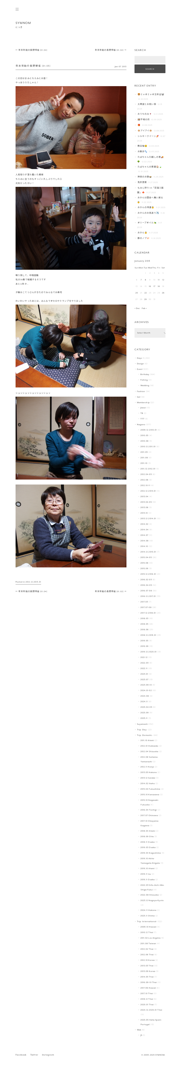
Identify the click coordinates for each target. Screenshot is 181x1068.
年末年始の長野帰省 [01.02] (110, 50)
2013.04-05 (146, 502)
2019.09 (144, 646)
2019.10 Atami (147, 868)
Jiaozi (143, 408)
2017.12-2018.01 (148, 613)
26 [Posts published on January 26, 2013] (163, 293)
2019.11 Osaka (147, 879)
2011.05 (144, 452)
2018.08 (144, 629)
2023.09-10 (146, 685)
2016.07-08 (146, 591)
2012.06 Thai (147, 955)
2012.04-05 (146, 474)
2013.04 (144, 496)
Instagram (48, 1055)
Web (139, 1030)
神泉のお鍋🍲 (145, 177)
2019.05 (144, 641)
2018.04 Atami (147, 831)
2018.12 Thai (146, 999)
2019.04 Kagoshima (150, 853)
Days (139, 358)
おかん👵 (142, 233)
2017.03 (144, 602)
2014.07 (144, 535)
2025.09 (144, 713)
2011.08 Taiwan (148, 943)
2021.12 (144, 657)
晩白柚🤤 (142, 146)
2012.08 (144, 480)
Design (140, 364)
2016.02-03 (146, 580)
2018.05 (144, 624)
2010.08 (144, 441)
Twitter (34, 1055)
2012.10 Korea (147, 960)
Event (140, 369)
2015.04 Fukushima (150, 789)
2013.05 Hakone (148, 772)
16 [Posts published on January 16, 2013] (150, 286)
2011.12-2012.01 (148, 469)
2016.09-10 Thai (148, 982)
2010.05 (144, 435)
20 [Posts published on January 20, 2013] (136, 293)
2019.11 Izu (145, 874)
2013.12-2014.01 (148, 518)
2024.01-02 (146, 690)
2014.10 (144, 546)
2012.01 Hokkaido (149, 746)
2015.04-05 (146, 557)
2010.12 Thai (146, 932)
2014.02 (144, 524)
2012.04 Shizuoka (149, 751)
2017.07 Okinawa (149, 815)
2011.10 (144, 463)
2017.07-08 (146, 607)
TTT (142, 419)
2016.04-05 (146, 585)
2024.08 (144, 696)
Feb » (144, 308)
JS (141, 1035)
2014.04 (144, 530)
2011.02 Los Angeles (150, 938)
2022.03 (144, 663)
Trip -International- (147, 921)
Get (138, 397)
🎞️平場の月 (144, 119)
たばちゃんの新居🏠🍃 (150, 167)
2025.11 (144, 718)
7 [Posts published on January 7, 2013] (141, 280)
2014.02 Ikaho (147, 783)
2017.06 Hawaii (148, 988)
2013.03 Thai (147, 966)
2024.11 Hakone (148, 910)
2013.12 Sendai (147, 778)
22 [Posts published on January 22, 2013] (145, 293)
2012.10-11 (145, 485)
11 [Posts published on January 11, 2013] (158, 280)
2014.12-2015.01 (148, 552)
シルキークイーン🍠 (148, 136)
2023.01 (144, 674)
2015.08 (144, 563)
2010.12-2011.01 (148, 446)
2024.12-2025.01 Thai (151, 1010)
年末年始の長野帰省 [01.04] (31, 50)
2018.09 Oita (147, 836)
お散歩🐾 (142, 151)
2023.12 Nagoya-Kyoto (152, 900)
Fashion (141, 391)
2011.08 (144, 458)
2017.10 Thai (146, 993)
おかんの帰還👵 (146, 207)
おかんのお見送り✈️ (148, 213)
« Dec (137, 308)
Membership (143, 402)
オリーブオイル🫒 (147, 223)
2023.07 (144, 679)
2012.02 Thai (147, 949)
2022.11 (144, 668)
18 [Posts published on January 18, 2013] (159, 286)
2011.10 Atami (147, 740)
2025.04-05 (146, 707)
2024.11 (144, 701)
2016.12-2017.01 (148, 596)
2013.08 (144, 507)
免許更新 (142, 182)
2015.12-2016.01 (148, 574)
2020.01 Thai (147, 1004)
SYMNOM (23, 23)
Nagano (141, 424)
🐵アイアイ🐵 (145, 131)
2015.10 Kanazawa (149, 794)
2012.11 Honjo (147, 767)
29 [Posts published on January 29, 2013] (145, 299)
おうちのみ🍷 (145, 114)
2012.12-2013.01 (33, 582)
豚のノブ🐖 (144, 238)
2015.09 (144, 568)
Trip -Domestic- (145, 735)
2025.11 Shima (147, 916)
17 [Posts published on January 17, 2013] (154, 286)
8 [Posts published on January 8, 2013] (145, 280)
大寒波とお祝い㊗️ (147, 104)
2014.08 (144, 541)
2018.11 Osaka (147, 842)
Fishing (144, 380)
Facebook (21, 1055)
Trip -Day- (142, 730)
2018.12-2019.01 (148, 635)
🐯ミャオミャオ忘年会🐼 (151, 94)
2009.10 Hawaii (148, 927)
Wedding (144, 385)
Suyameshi (142, 724)
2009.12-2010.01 (148, 430)
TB (141, 413)
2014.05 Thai (147, 977)
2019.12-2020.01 (148, 652)
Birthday (144, 374)
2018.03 (144, 618)
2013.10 (144, 513)
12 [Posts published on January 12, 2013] (163, 280)
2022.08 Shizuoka (149, 895)
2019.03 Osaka (148, 847)
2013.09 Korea (147, 971)
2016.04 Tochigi (148, 810)
